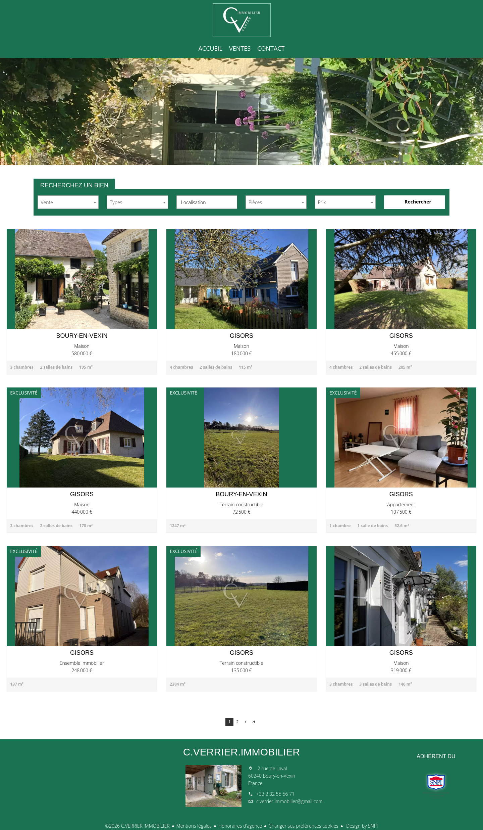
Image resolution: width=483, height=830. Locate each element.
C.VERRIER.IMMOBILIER (241, 751)
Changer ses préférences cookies (303, 826)
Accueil (241, 20)
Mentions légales (194, 826)
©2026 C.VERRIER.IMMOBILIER (137, 826)
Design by (361, 826)
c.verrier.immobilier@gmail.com (289, 801)
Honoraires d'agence (240, 826)
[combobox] (68, 202)
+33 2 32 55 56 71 (275, 794)
